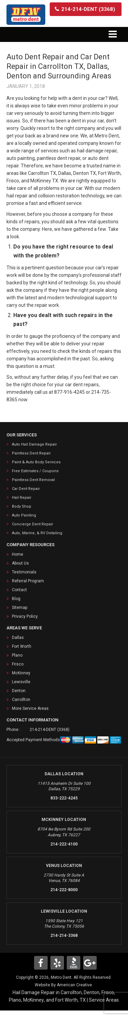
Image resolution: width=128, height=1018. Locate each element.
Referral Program (28, 581)
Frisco (17, 664)
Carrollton (21, 699)
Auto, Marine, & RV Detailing (37, 533)
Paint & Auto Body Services (36, 462)
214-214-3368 (64, 935)
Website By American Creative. (64, 985)
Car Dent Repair (26, 488)
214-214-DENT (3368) (49, 729)
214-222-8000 (64, 889)
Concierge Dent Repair (32, 524)
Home (17, 554)
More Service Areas (30, 708)
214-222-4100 (64, 844)
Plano (17, 655)
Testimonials (24, 572)
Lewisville (21, 681)
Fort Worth (21, 646)
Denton (19, 690)
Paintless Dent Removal (33, 480)
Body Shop (21, 506)
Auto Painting (24, 515)
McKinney (21, 673)
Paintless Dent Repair (31, 453)
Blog (16, 598)
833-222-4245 (64, 798)
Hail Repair (21, 497)
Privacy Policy (25, 616)
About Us (20, 563)
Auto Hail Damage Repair (34, 444)
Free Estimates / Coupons (35, 471)
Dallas (18, 637)
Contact (19, 589)
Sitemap (19, 607)
